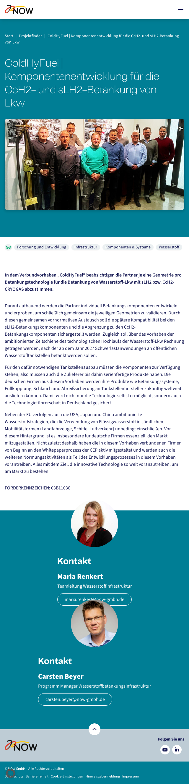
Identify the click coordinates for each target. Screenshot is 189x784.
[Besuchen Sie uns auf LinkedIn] (177, 749)
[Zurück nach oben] (94, 729)
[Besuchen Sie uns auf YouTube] (165, 749)
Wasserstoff (169, 247)
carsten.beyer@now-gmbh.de (75, 699)
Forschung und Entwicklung (41, 247)
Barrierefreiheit (37, 776)
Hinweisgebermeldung (103, 776)
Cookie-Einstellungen (67, 776)
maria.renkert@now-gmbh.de (94, 599)
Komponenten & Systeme (128, 247)
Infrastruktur (85, 247)
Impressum (130, 776)
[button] (10, 773)
